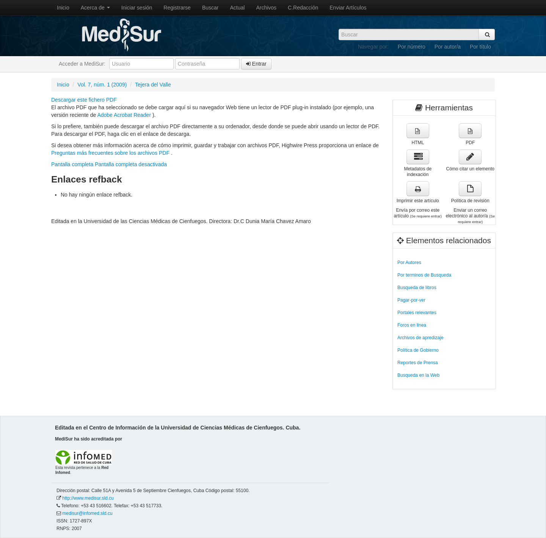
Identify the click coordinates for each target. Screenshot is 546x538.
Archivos (266, 8)
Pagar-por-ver (411, 300)
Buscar (210, 8)
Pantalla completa (72, 164)
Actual (237, 8)
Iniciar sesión (136, 8)
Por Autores (409, 262)
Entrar (256, 64)
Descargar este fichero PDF (84, 100)
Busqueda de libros (416, 287)
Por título (480, 47)
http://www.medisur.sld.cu (87, 498)
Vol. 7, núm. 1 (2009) (102, 85)
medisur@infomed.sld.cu (87, 513)
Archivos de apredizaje (420, 337)
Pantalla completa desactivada (131, 164)
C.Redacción (303, 8)
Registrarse (177, 8)
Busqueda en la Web (418, 375)
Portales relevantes (416, 312)
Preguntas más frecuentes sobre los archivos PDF (111, 153)
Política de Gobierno (418, 350)
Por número (411, 47)
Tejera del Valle (153, 85)
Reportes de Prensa (417, 362)
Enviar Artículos (347, 8)
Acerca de (95, 8)
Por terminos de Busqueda (424, 275)
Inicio (63, 8)
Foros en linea (411, 325)
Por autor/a (448, 47)
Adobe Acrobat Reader (124, 115)
